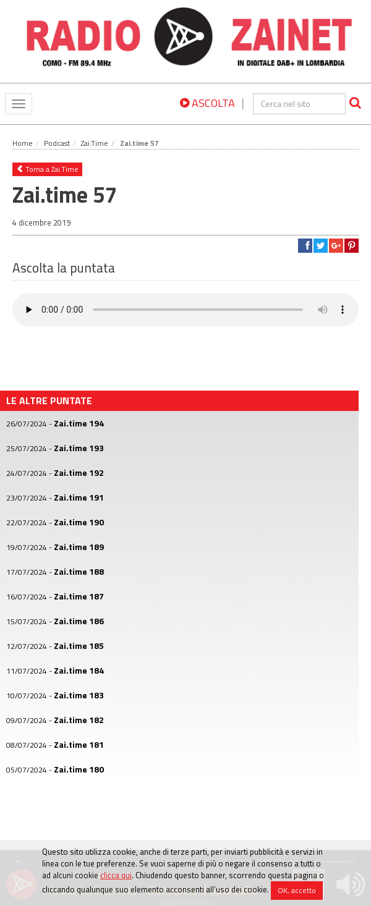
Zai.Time (94, 143)
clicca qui (116, 875)
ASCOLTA (207, 103)
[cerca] (299, 103)
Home (22, 143)
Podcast (57, 143)
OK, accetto (297, 890)
